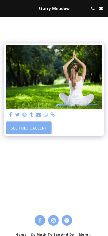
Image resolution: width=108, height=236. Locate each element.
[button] (6, 8)
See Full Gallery (29, 128)
